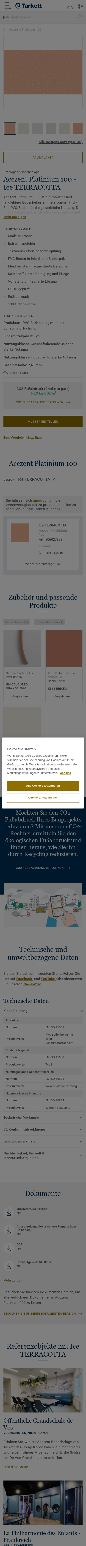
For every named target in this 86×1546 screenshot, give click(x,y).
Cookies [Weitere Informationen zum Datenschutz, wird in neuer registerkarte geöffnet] (65, 773)
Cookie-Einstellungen (43, 797)
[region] (43, 772)
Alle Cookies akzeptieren (43, 785)
